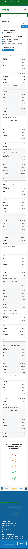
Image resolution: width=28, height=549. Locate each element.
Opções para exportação (8, 49)
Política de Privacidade (9, 544)
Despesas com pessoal (11, 15)
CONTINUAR (22, 543)
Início (3, 15)
